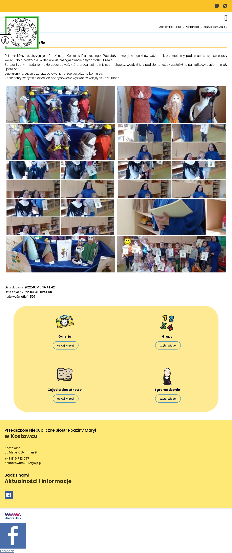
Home (177, 27)
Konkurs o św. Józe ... (213, 27)
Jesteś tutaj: (166, 27)
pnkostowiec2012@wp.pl (217, 6)
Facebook (7, 551)
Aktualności (190, 27)
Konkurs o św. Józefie (25, 43)
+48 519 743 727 (225, 6)
